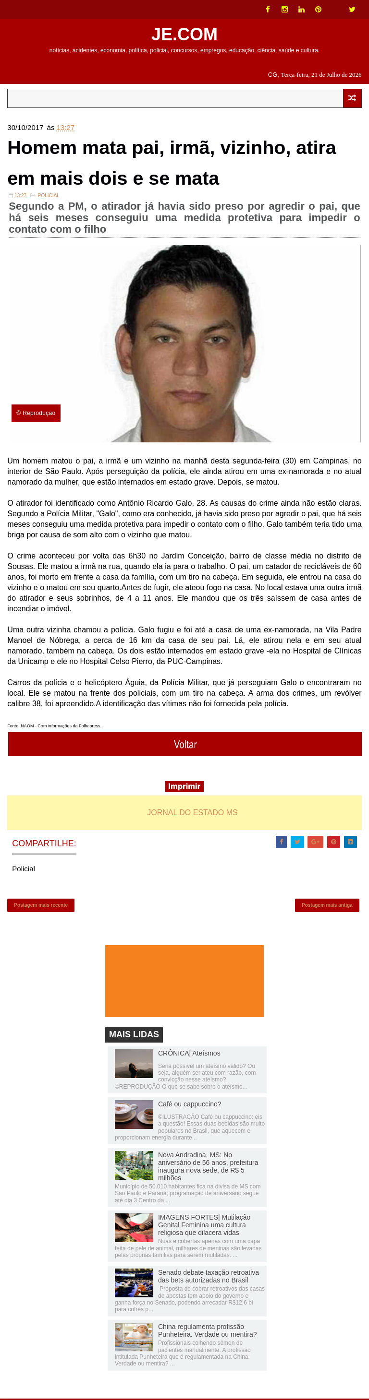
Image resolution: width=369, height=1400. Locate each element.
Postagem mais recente (41, 906)
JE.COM (184, 34)
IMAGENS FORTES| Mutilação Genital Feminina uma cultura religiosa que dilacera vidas (204, 1226)
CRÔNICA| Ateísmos (189, 1054)
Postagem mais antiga (327, 906)
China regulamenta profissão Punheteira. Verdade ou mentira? (207, 1332)
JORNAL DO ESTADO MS (192, 813)
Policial (49, 196)
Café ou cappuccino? (189, 1105)
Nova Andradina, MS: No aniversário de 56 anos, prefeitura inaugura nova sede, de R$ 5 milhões (208, 1167)
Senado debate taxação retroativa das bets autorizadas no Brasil (208, 1277)
